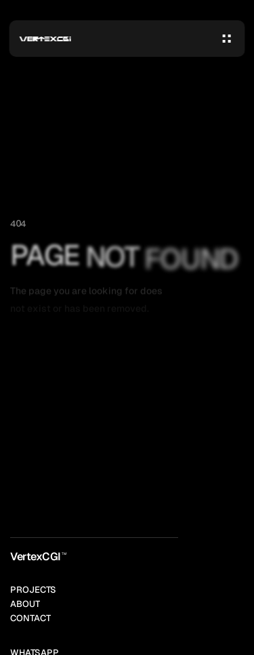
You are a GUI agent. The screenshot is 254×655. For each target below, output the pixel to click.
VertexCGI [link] (35, 556)
